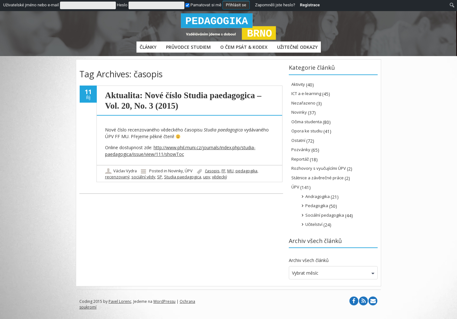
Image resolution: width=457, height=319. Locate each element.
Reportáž (300, 159)
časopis (212, 171)
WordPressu (164, 301)
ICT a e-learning (306, 93)
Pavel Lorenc (120, 301)
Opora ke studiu (306, 131)
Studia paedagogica (182, 177)
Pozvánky (300, 149)
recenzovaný (117, 177)
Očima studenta (306, 121)
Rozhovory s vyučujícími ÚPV (318, 168)
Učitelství (313, 224)
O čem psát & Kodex (244, 47)
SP (159, 177)
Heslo (122, 5)
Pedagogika (316, 205)
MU (230, 171)
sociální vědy (143, 177)
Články (148, 47)
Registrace (310, 5)
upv (206, 177)
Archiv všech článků (309, 260)
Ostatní (298, 140)
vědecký (219, 177)
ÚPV (189, 171)
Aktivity (298, 84)
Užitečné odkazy (297, 47)
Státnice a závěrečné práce (317, 178)
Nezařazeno (303, 103)
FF (223, 171)
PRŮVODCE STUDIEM (188, 47)
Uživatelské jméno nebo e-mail (31, 5)
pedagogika (246, 171)
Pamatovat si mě (203, 5)
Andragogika (317, 196)
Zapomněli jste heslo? (275, 5)
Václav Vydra (125, 171)
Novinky (175, 171)
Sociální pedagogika (324, 215)
